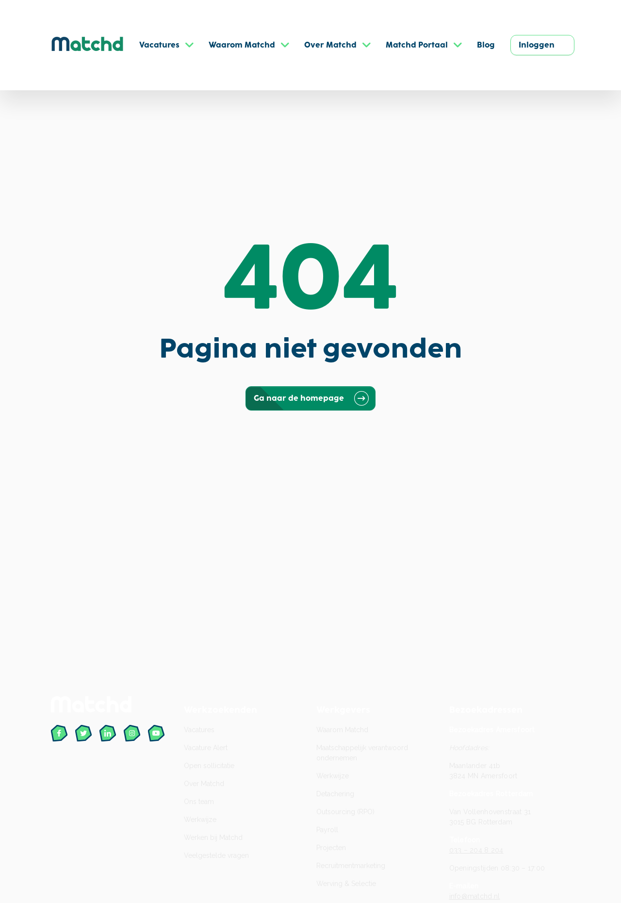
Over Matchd (204, 784)
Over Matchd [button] (330, 45)
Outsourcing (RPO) (345, 812)
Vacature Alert (206, 748)
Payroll (327, 830)
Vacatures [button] (159, 45)
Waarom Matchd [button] (242, 45)
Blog (486, 45)
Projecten (331, 848)
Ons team (199, 801)
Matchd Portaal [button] (417, 45)
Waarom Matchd (342, 730)
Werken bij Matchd (213, 837)
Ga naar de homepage (310, 398)
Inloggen (537, 45)
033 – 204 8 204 (476, 850)
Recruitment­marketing (350, 866)
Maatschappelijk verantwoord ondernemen (362, 753)
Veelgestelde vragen (216, 855)
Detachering (335, 794)
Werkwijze (200, 819)
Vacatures (199, 730)
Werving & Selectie (346, 883)
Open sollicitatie (209, 766)
